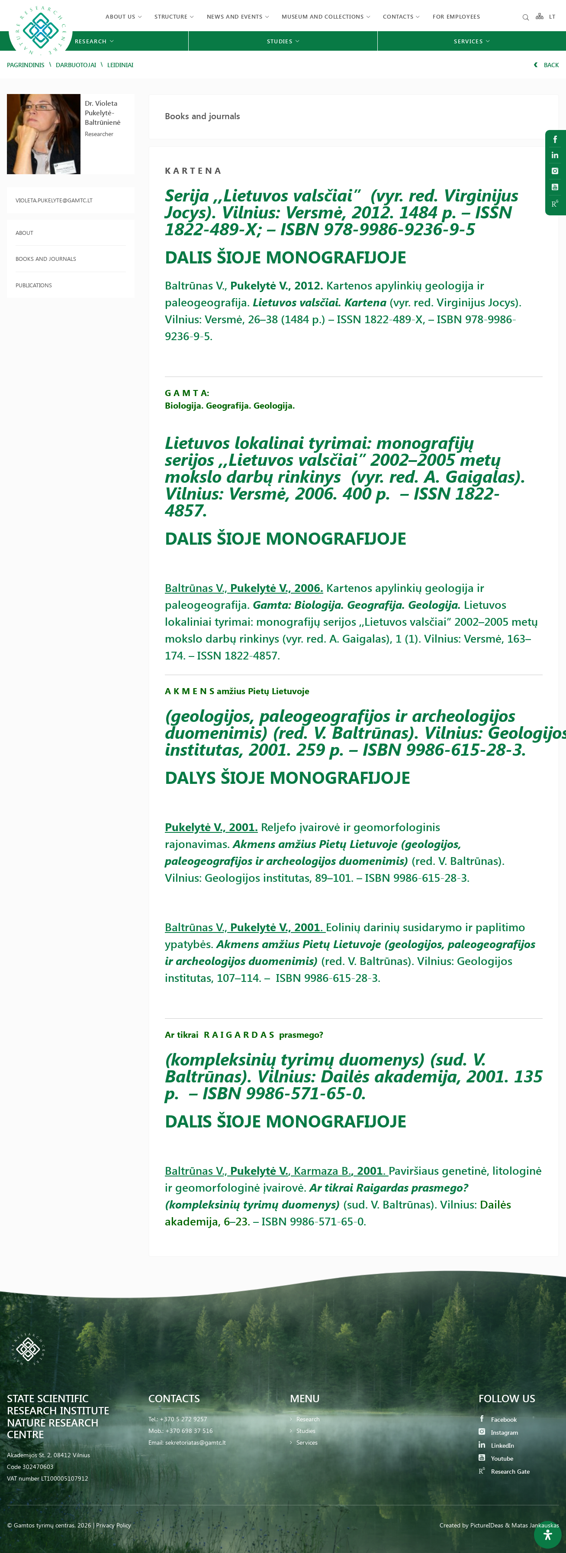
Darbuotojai (76, 65)
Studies (305, 1430)
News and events (235, 16)
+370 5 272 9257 (183, 1419)
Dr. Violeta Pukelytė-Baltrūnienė (103, 112)
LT (552, 16)
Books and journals (46, 258)
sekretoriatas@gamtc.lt (195, 1442)
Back (546, 65)
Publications (34, 285)
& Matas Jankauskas (532, 1525)
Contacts (398, 16)
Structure (170, 16)
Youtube (496, 1458)
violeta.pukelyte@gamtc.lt (54, 200)
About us (120, 16)
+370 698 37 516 (189, 1430)
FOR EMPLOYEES (456, 16)
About (24, 232)
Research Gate (504, 1471)
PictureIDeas (486, 1525)
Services (307, 1442)
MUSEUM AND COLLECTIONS (322, 16)
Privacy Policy (113, 1525)
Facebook (498, 1419)
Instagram (498, 1432)
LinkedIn (496, 1445)
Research (308, 1419)
